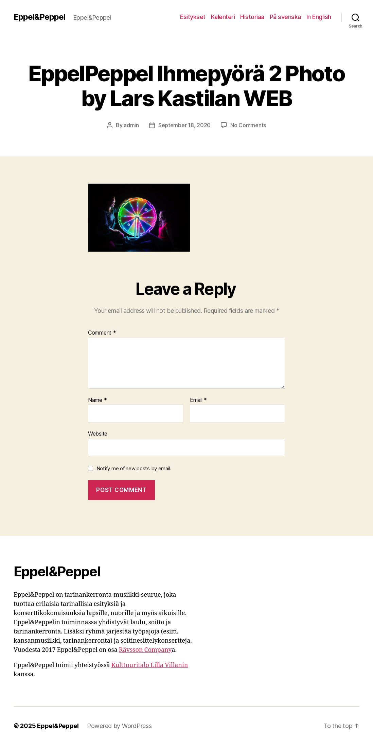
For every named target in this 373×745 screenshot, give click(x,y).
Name (97, 400)
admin (131, 125)
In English (318, 16)
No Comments (248, 125)
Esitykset (193, 16)
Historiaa (252, 16)
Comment (102, 333)
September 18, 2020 (184, 125)
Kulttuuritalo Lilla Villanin (149, 665)
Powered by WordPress (119, 725)
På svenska (285, 16)
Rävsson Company (145, 650)
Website (97, 433)
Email (198, 400)
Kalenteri (223, 16)
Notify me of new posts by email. (133, 468)
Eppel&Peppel (39, 17)
